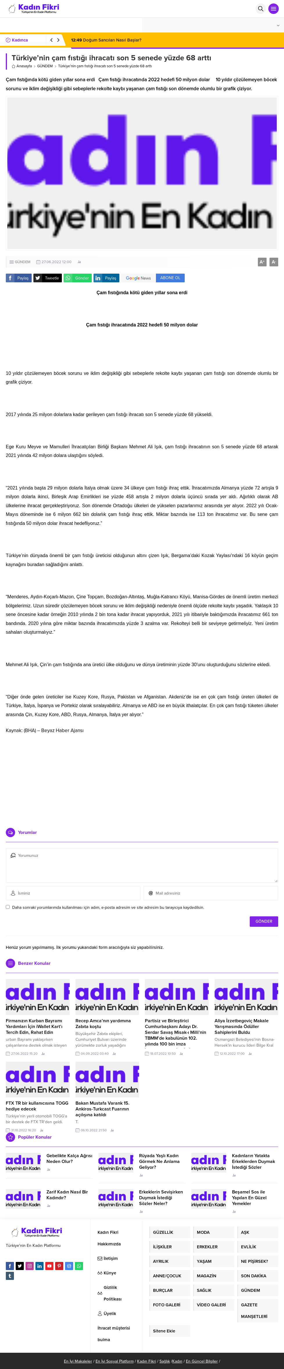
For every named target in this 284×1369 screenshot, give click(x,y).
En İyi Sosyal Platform (115, 1361)
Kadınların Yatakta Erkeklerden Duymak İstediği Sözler (253, 1161)
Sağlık (164, 1361)
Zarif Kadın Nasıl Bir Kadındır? (67, 1195)
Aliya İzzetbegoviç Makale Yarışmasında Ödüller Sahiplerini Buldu (242, 1026)
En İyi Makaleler (78, 1361)
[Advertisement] (142, 778)
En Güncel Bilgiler (202, 1361)
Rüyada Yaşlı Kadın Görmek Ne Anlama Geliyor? (159, 1161)
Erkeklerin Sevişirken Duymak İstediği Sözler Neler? (161, 1198)
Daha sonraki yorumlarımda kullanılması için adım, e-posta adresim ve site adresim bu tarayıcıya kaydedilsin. (108, 907)
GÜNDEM (45, 66)
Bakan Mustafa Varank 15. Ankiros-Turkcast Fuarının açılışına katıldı (103, 1109)
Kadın (177, 1361)
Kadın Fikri (146, 1361)
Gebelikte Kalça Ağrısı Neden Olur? (69, 1158)
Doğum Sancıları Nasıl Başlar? (106, 40)
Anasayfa (22, 66)
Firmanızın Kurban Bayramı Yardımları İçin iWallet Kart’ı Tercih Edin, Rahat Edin (34, 1026)
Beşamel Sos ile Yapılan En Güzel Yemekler (249, 1198)
